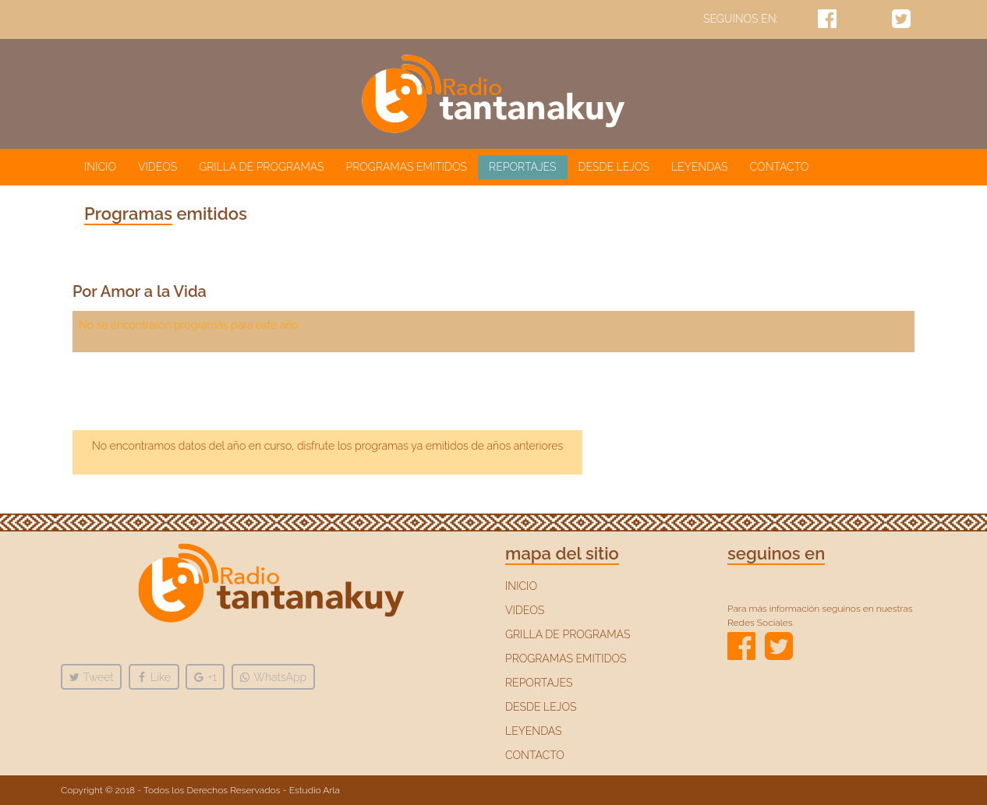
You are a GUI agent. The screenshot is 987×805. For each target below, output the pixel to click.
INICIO (103, 166)
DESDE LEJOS (613, 167)
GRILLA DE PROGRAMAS (261, 167)
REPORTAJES (522, 167)
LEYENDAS (699, 167)
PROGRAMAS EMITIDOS (407, 167)
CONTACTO (779, 167)
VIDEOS (157, 167)
